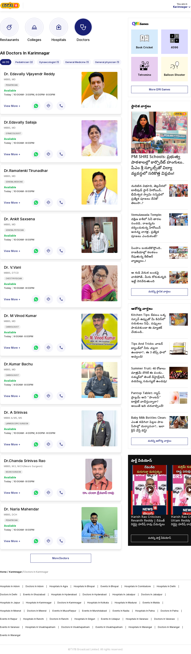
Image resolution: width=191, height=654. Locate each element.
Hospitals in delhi (166, 586)
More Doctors (60, 558)
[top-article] (159, 146)
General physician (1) (107, 62)
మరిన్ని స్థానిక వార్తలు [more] (159, 292)
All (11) (5, 62)
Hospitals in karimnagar (39, 602)
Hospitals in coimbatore (137, 586)
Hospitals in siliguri (84, 619)
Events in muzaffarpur (64, 610)
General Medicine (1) (77, 62)
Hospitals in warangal (140, 627)
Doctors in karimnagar (69, 602)
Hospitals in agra (58, 586)
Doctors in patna (169, 610)
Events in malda (151, 602)
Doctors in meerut (36, 610)
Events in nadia (121, 610)
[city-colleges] (34, 30)
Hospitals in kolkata (98, 602)
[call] (61, 105)
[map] (48, 105)
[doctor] (40, 85)
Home (3, 571)
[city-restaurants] (9, 30)
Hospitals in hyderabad (64, 594)
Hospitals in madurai (126, 602)
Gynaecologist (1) (49, 62)
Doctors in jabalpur (151, 594)
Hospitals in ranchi (33, 619)
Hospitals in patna (145, 610)
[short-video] (149, 497)
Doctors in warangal (169, 627)
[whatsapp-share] (35, 105)
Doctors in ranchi (59, 619)
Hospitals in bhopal (84, 586)
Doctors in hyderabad (95, 594)
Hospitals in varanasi (137, 619)
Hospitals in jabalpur (123, 594)
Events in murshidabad (94, 610)
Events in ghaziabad (34, 594)
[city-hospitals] (58, 30)
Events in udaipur (110, 619)
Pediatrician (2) (24, 62)
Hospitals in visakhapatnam (40, 627)
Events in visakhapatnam (109, 627)
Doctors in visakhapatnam (75, 627)
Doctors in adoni (35, 586)
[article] (159, 195)
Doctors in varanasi (164, 619)
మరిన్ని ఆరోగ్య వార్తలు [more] (159, 441)
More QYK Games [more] (159, 89)
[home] (10, 5)
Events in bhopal (110, 586)
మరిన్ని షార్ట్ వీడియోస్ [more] (159, 538)
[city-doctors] (83, 30)
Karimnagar (15, 571)
